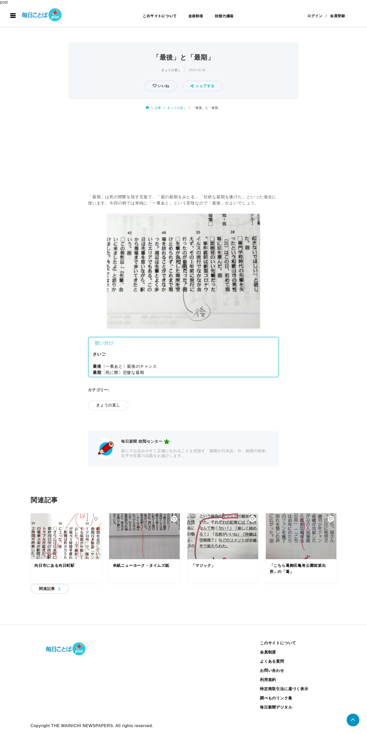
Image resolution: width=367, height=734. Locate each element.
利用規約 (268, 679)
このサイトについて (160, 15)
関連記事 (47, 588)
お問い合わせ (272, 670)
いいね (162, 86)
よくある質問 (272, 661)
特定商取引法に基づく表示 (284, 689)
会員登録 (337, 16)
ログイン (314, 16)
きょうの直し (171, 70)
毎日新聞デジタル (276, 707)
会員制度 (195, 15)
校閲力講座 (224, 15)
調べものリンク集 (276, 698)
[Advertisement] (183, 152)
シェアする (202, 86)
